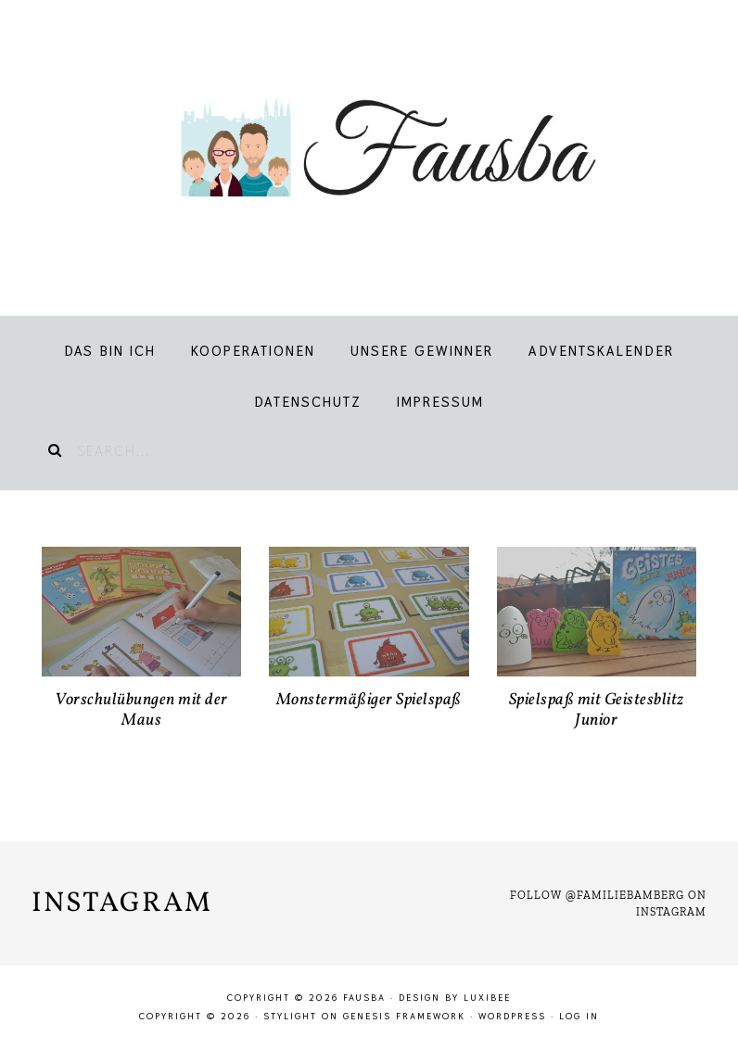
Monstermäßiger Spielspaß (369, 700)
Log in (579, 1016)
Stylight (290, 1016)
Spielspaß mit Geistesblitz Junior (596, 710)
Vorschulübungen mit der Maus (141, 710)
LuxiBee (487, 998)
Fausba (369, 148)
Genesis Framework (404, 1016)
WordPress (512, 1016)
